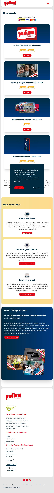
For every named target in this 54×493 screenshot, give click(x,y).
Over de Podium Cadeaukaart (14, 449)
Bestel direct (27, 233)
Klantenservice (10, 451)
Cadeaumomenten (11, 454)
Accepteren (19, 188)
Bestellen (27, 55)
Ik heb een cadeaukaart (16, 432)
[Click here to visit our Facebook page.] (27, 480)
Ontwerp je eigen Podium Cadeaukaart (17, 421)
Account (8, 436)
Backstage (9, 457)
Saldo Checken (10, 441)
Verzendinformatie (11, 429)
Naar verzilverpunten (27, 294)
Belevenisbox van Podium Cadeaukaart (17, 426)
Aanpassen (36, 188)
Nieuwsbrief (10, 470)
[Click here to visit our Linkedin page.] (30, 480)
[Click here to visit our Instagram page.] (24, 480)
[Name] (48, 3)
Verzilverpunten (10, 439)
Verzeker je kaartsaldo (27, 264)
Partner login (11, 464)
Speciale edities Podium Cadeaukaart (16, 423)
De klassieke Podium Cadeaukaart (15, 418)
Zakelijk (9, 461)
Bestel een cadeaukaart (16, 414)
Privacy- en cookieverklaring (35, 485)
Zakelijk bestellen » (12, 337)
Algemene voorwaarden (18, 485)
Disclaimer (6, 485)
